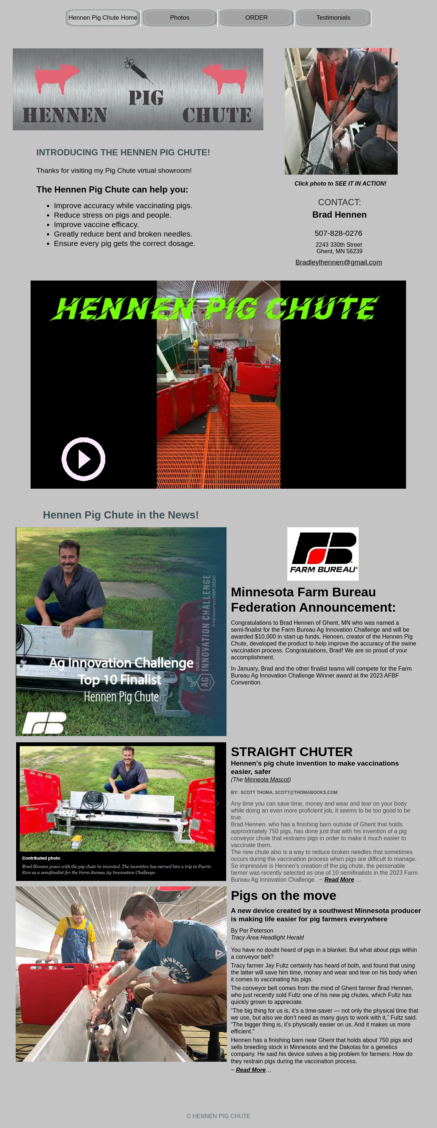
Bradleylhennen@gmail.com (338, 262)
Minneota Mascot (266, 780)
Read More (251, 1070)
